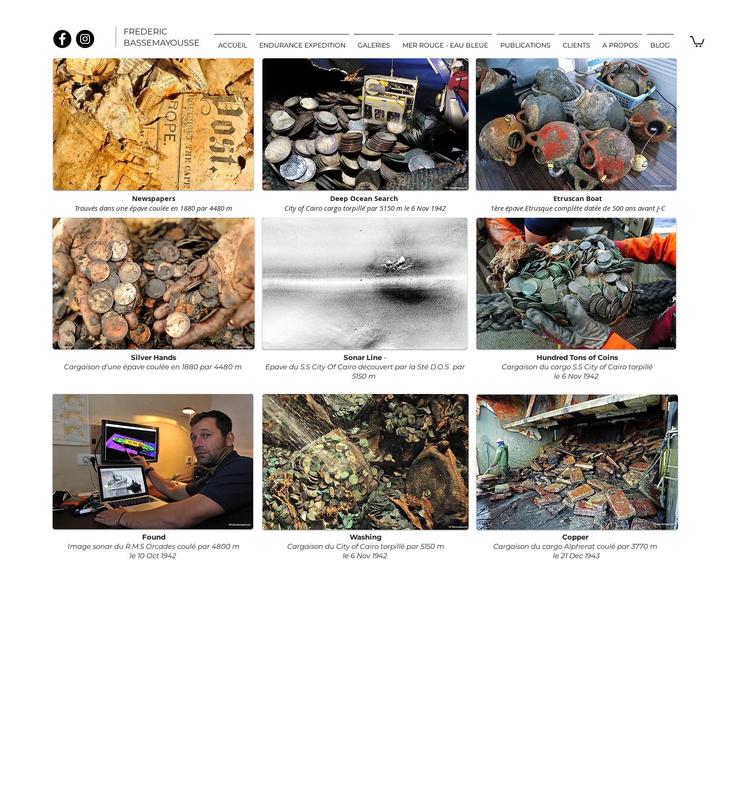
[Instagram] (85, 39)
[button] (374, 41)
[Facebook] (62, 39)
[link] (697, 41)
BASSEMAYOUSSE (162, 43)
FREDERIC (145, 32)
